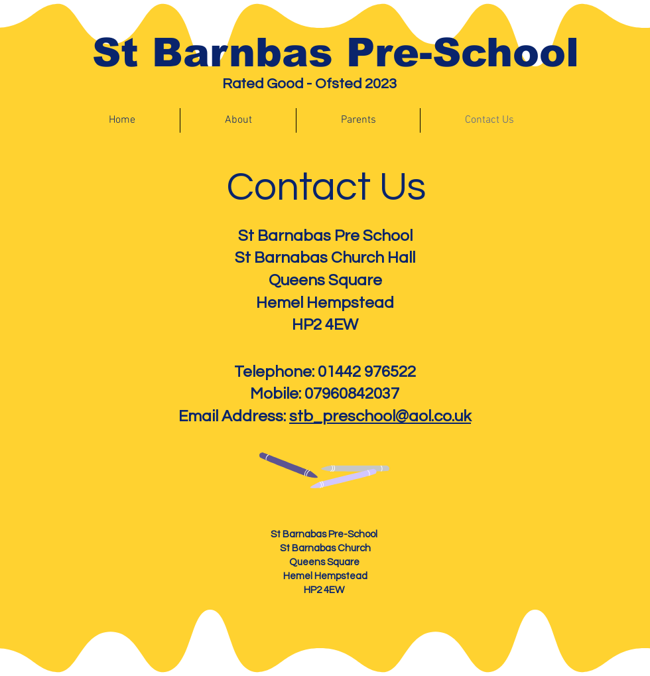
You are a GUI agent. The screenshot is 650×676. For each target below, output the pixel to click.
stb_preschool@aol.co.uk (380, 416)
